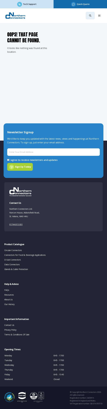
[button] (90, 15)
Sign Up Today (23, 166)
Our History (9, 303)
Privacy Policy (10, 329)
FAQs (6, 289)
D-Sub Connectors (12, 259)
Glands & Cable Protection (16, 268)
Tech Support (29, 4)
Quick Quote (83, 4)
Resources (9, 294)
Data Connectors (12, 264)
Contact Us (9, 324)
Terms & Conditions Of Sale (16, 334)
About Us (8, 299)
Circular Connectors (13, 249)
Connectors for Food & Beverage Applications (25, 254)
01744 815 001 (16, 224)
